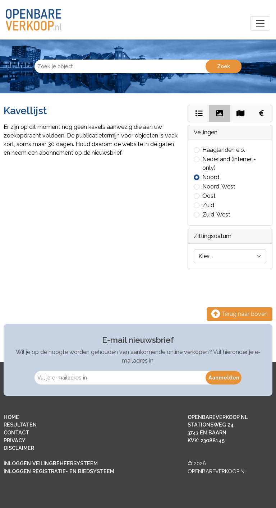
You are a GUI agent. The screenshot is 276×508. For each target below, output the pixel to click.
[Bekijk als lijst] (198, 113)
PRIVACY (15, 440)
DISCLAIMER (19, 448)
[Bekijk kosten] (261, 113)
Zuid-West (216, 214)
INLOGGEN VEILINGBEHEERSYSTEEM (51, 463)
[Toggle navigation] (260, 23)
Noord (210, 177)
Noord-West (218, 186)
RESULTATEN (20, 424)
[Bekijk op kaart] (240, 113)
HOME (11, 417)
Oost (209, 195)
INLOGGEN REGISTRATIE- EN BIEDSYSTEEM (59, 471)
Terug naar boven (239, 314)
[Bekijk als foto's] (219, 113)
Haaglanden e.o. (223, 149)
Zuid (208, 205)
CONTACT (16, 432)
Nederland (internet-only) (229, 163)
